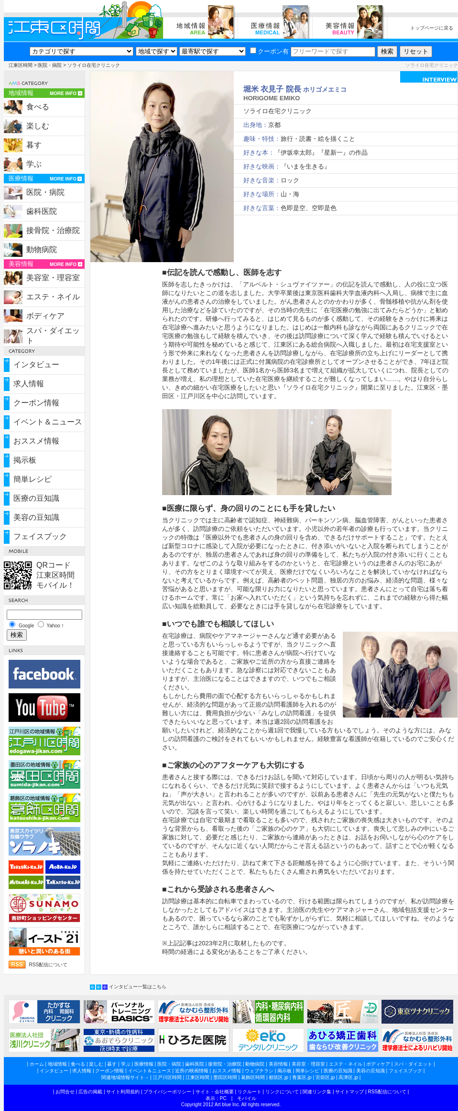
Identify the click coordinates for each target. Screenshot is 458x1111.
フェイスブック (40, 536)
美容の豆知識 (36, 517)
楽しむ (37, 126)
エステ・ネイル (53, 297)
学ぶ (34, 164)
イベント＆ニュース (47, 422)
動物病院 (41, 249)
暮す (34, 145)
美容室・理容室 (53, 278)
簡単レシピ (32, 479)
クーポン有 (269, 51)
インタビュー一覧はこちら (137, 986)
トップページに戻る (431, 28)
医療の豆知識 (36, 498)
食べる (37, 107)
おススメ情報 (36, 441)
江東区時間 (21, 65)
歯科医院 (41, 211)
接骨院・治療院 (53, 230)
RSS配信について (48, 964)
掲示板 (24, 460)
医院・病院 (50, 65)
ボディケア (45, 316)
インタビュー (36, 364)
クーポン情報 (36, 403)
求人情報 (28, 384)
